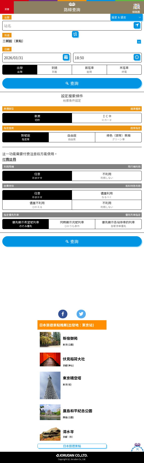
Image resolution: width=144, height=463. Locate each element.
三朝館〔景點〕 (14, 41)
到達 (6, 35)
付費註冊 (9, 159)
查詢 (72, 83)
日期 (6, 49)
